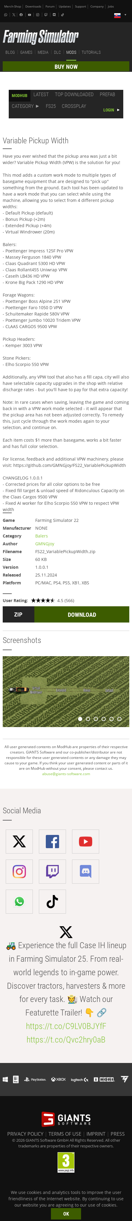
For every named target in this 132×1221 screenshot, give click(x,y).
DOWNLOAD (82, 614)
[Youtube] (30, 15)
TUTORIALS (91, 52)
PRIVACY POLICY (25, 1134)
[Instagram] (38, 15)
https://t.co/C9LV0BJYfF (66, 1026)
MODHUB (19, 95)
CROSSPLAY (74, 106)
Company (97, 6)
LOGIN (108, 110)
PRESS (118, 1134)
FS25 (51, 106)
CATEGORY (23, 106)
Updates (65, 6)
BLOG (10, 52)
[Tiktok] (63, 15)
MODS (71, 52)
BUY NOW (66, 66)
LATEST (41, 94)
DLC (57, 52)
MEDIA (43, 52)
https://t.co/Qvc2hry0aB (66, 1040)
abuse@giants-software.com (66, 773)
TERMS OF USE (65, 1134)
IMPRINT (95, 1134)
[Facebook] (22, 15)
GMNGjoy (44, 544)
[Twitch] (47, 15)
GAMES (26, 52)
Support (80, 6)
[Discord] (55, 15)
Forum (50, 6)
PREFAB (107, 94)
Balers (41, 536)
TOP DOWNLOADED (74, 94)
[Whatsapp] (6, 15)
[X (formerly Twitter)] (13, 15)
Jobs (111, 6)
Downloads (33, 6)
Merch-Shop (12, 6)
